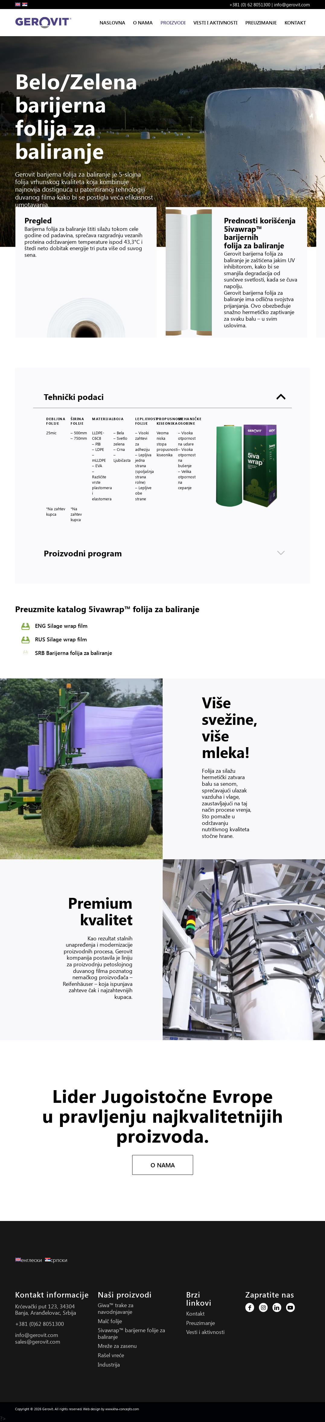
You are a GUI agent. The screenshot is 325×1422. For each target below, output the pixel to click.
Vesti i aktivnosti (205, 1331)
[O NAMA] (162, 1165)
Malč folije (110, 1321)
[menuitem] (112, 22)
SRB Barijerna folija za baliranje (73, 652)
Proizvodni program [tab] (165, 553)
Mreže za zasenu (117, 1345)
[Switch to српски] (57, 1259)
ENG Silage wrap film (61, 625)
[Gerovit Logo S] (44, 22)
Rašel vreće (111, 1355)
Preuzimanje (200, 1322)
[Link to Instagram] (263, 1307)
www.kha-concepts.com (122, 1409)
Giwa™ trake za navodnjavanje (115, 1308)
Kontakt (195, 1313)
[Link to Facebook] (249, 1307)
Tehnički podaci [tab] (165, 396)
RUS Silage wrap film (61, 639)
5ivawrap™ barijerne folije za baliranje (131, 1333)
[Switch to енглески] (30, 1259)
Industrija (109, 1364)
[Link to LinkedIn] (276, 1307)
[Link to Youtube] (290, 1307)
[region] (162, 474)
